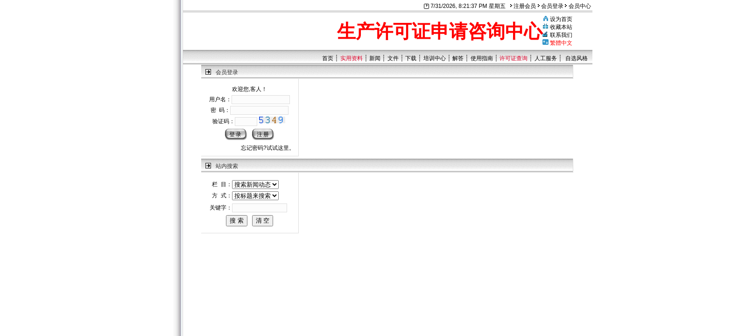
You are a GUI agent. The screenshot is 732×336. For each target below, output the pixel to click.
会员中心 (578, 6)
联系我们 (561, 35)
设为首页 (561, 19)
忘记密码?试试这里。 (268, 148)
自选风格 (576, 58)
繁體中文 (561, 43)
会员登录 (550, 6)
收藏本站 (561, 27)
